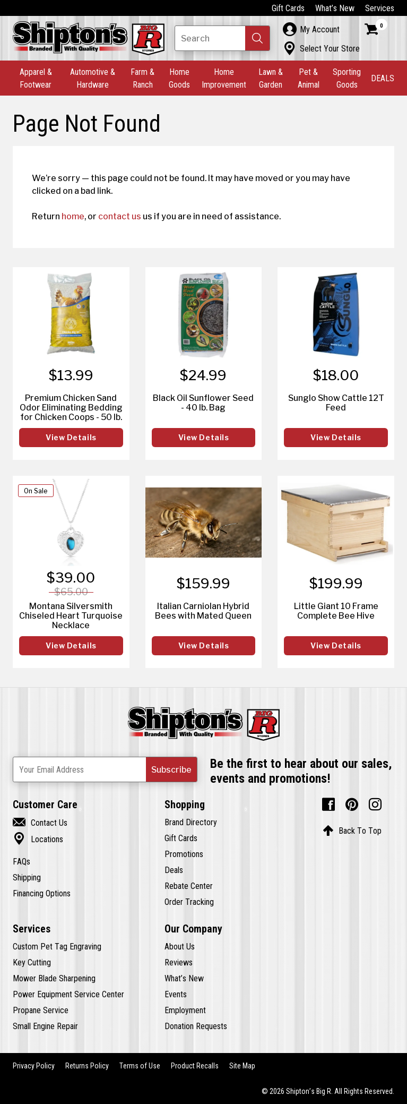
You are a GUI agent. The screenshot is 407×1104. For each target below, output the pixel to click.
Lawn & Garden (270, 78)
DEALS (382, 78)
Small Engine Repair (45, 1026)
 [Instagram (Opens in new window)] (375, 804)
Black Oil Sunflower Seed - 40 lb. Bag (203, 402)
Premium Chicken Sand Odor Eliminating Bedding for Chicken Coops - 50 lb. (71, 407)
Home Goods (179, 78)
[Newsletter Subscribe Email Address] (105, 769)
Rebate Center (188, 885)
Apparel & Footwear (36, 78)
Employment (185, 1010)
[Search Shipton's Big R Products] (222, 38)
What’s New (334, 8)
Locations (38, 839)
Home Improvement (224, 78)
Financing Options (42, 893)
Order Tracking (189, 901)
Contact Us (40, 822)
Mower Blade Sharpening (54, 978)
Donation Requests (195, 1026)
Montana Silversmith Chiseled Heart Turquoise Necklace (71, 615)
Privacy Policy (34, 1066)
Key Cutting (32, 962)
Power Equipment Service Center (68, 994)
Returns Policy (87, 1066)
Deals (173, 870)
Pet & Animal (308, 78)
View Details (71, 437)
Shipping (27, 877)
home (73, 216)
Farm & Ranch (142, 78)
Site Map (242, 1066)
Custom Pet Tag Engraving (57, 946)
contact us (119, 216)
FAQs (21, 861)
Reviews (178, 962)
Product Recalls (195, 1066)
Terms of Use (139, 1066)
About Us (179, 946)
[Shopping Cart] (376, 29)
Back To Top (352, 830)
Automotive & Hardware (92, 78)
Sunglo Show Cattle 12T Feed (336, 402)
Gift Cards (288, 8)
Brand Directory (190, 822)
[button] (257, 38)
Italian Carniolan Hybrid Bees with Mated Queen (203, 610)
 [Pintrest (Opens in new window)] (351, 804)
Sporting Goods (347, 78)
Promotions (183, 854)
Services (379, 8)
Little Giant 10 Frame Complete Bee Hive (336, 610)
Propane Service (40, 1010)
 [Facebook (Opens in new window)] (328, 804)
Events (175, 994)
